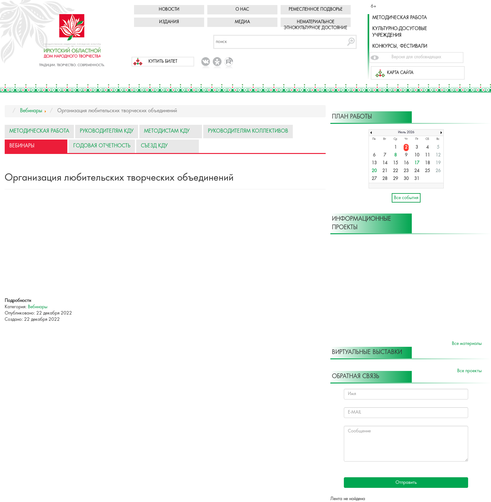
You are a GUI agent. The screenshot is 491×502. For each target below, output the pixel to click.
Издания (169, 22)
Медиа (242, 22)
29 (395, 179)
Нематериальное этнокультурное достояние (315, 25)
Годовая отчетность (101, 146)
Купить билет (162, 61)
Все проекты (469, 370)
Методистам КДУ (166, 131)
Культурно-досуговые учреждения (399, 32)
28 (384, 179)
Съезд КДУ (154, 146)
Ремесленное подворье (316, 9)
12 (438, 155)
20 (374, 171)
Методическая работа (399, 17)
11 (427, 155)
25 (427, 171)
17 (416, 163)
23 (406, 171)
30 (406, 179)
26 (438, 171)
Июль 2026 (406, 132)
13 (374, 163)
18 (427, 163)
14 (384, 163)
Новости (169, 9)
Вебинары (21, 146)
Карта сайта (400, 73)
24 (416, 171)
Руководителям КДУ (106, 131)
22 (395, 171)
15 (395, 163)
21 (384, 171)
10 (416, 155)
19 (438, 163)
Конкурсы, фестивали (399, 46)
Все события (406, 197)
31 (416, 179)
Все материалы (467, 343)
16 (406, 163)
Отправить (406, 482)
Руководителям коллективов (248, 131)
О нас (242, 9)
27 (374, 179)
